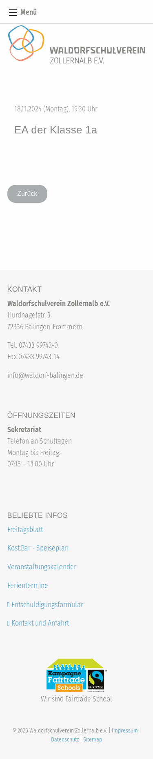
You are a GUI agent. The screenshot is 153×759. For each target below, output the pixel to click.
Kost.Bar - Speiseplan (38, 548)
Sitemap (92, 739)
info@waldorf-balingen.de (45, 375)
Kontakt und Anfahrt (38, 623)
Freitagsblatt (25, 530)
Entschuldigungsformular (47, 605)
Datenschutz (65, 739)
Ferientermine (27, 585)
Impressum (125, 730)
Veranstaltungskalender (41, 567)
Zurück (27, 193)
